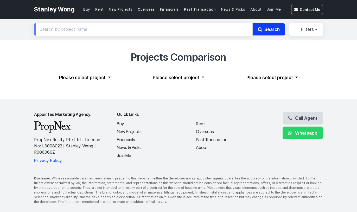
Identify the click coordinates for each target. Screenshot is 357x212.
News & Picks (233, 9)
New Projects (120, 9)
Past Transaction (200, 9)
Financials (169, 9)
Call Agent (302, 118)
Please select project (83, 77)
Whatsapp (302, 133)
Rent (99, 9)
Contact (307, 9)
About (256, 9)
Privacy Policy (48, 160)
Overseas (146, 9)
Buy (86, 9)
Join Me (274, 9)
